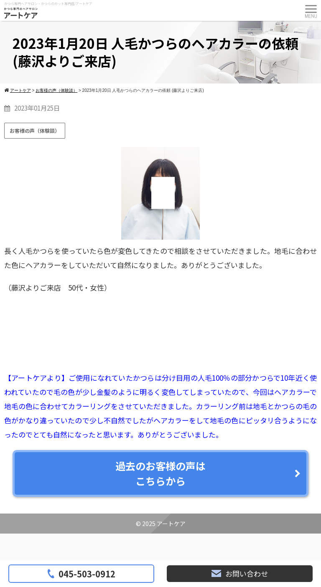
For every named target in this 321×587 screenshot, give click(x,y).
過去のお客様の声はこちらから (160, 473)
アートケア (171, 523)
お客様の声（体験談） (35, 130)
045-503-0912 (81, 573)
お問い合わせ (239, 573)
